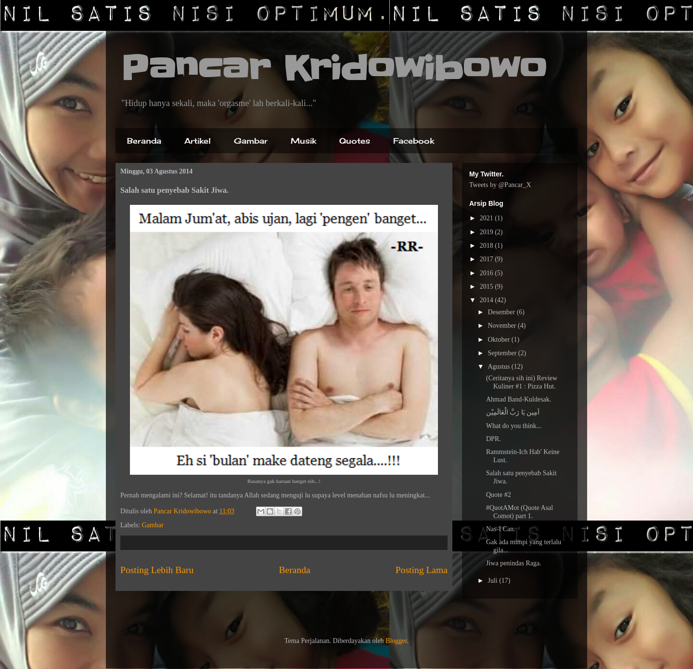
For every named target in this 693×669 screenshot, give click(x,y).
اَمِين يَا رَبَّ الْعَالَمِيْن (513, 412)
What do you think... (513, 425)
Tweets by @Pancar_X (500, 184)
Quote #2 (498, 494)
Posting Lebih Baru (156, 570)
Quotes (354, 141)
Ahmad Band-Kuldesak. (518, 399)
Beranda (144, 141)
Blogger (396, 640)
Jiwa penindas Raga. (513, 563)
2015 (487, 286)
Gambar (251, 141)
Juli (493, 580)
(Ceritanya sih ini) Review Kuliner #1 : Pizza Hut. (521, 382)
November (503, 325)
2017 (487, 259)
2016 (487, 273)
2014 (487, 300)
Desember (502, 312)
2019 (487, 232)
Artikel (197, 141)
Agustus (499, 366)
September (503, 353)
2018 (487, 245)
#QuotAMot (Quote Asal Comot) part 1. (519, 512)
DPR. (493, 438)
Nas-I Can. (500, 529)
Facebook (413, 141)
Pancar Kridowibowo (333, 68)
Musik (303, 141)
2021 (487, 218)
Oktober (499, 339)
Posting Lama (422, 570)
